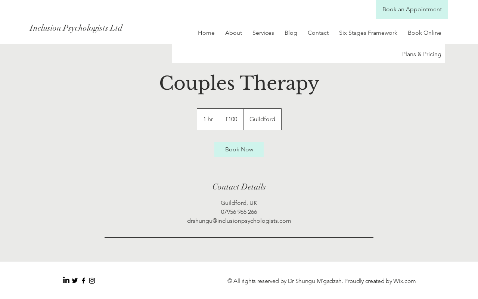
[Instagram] (92, 280)
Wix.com (404, 280)
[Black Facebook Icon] (83, 280)
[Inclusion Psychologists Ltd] (96, 28)
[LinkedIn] (66, 280)
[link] (239, 149)
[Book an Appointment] (412, 9)
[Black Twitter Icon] (75, 280)
